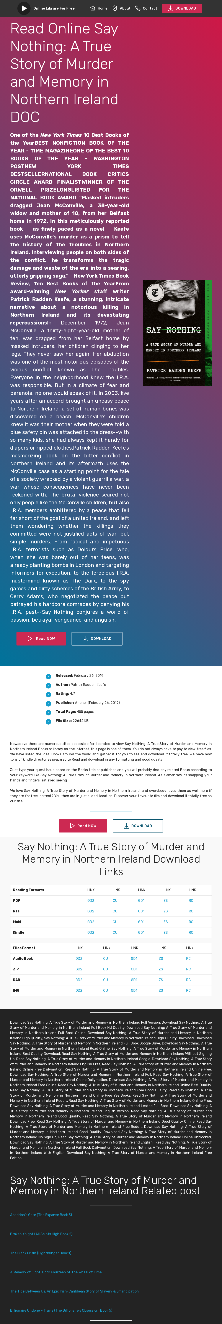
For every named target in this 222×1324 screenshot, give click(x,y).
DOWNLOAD (182, 8)
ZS (165, 901)
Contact (146, 8)
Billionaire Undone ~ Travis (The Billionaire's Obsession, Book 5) (61, 1310)
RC (191, 901)
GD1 (141, 901)
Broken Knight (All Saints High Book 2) (41, 1234)
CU (115, 901)
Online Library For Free (54, 8)
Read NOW (41, 639)
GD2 (90, 901)
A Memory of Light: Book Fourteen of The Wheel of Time (56, 1272)
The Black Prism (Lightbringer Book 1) (40, 1253)
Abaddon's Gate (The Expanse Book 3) (41, 1215)
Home (99, 8)
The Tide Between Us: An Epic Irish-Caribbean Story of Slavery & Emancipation (74, 1291)
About (121, 8)
